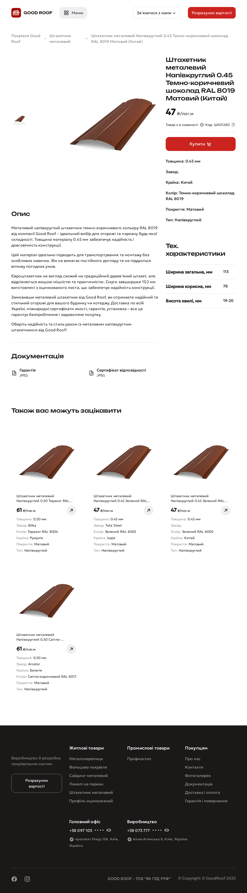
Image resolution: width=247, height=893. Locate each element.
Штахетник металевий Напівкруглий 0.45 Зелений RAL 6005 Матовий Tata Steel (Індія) (120, 498)
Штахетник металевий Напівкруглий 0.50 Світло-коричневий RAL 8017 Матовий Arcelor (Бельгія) (42, 637)
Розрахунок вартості (36, 783)
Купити (201, 144)
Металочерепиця (86, 758)
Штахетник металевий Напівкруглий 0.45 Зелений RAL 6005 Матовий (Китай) (197, 498)
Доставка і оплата (202, 792)
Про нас (192, 758)
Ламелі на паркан (86, 784)
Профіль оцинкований (91, 800)
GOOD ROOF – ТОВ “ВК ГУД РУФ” (139, 878)
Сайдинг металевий (88, 775)
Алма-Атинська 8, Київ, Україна (160, 839)
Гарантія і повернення (206, 800)
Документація (199, 784)
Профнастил (139, 758)
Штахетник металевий (91, 792)
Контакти (194, 767)
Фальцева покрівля (88, 767)
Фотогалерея (198, 775)
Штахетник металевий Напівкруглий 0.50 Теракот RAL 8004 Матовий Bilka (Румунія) (42, 498)
